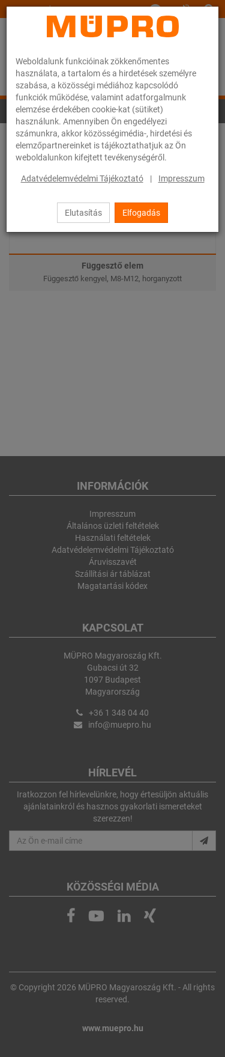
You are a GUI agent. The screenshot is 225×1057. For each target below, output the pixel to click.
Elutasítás (83, 213)
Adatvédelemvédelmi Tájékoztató (82, 178)
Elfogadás (141, 213)
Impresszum (181, 178)
